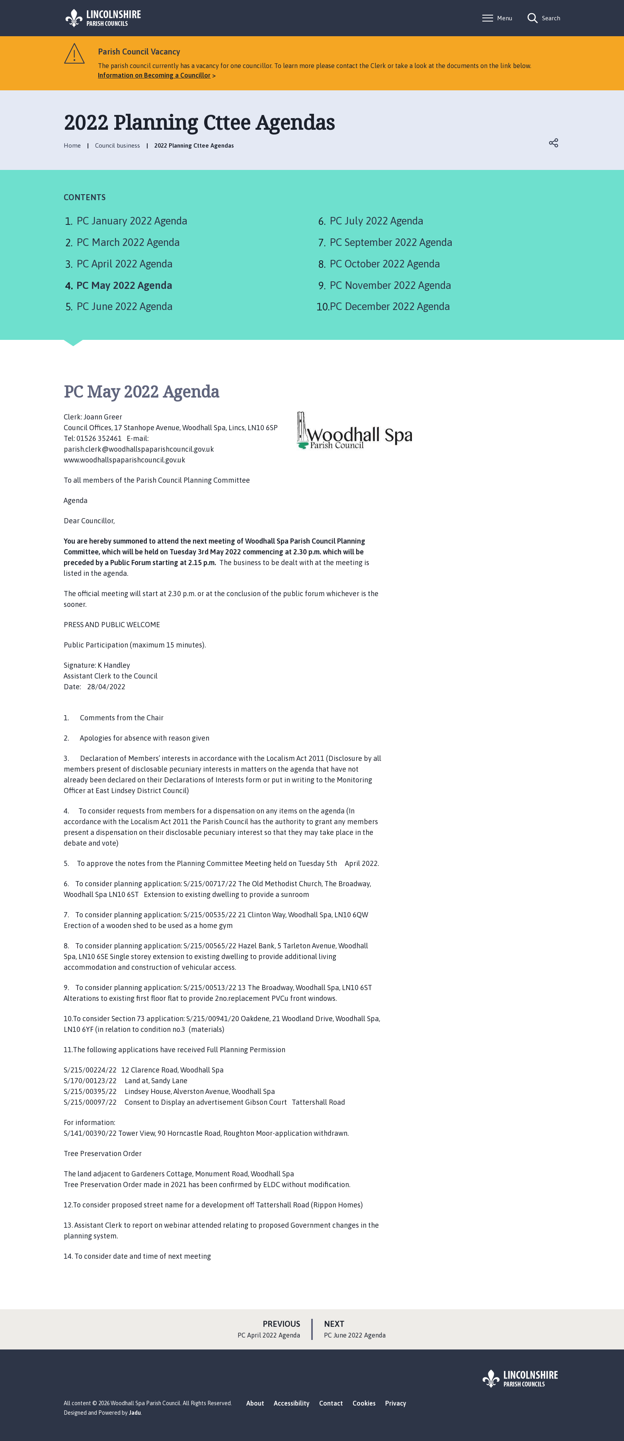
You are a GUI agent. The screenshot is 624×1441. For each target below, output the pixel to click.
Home (72, 145)
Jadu (135, 1413)
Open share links (554, 143)
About (255, 1403)
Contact (331, 1403)
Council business (117, 145)
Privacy (395, 1403)
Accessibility (292, 1403)
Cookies (364, 1403)
